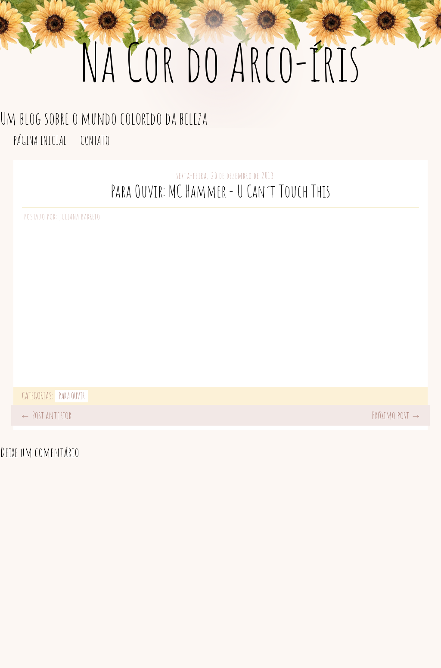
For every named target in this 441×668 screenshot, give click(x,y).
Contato (95, 140)
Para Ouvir (72, 396)
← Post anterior (45, 415)
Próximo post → (396, 415)
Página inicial (39, 140)
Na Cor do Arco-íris (220, 61)
